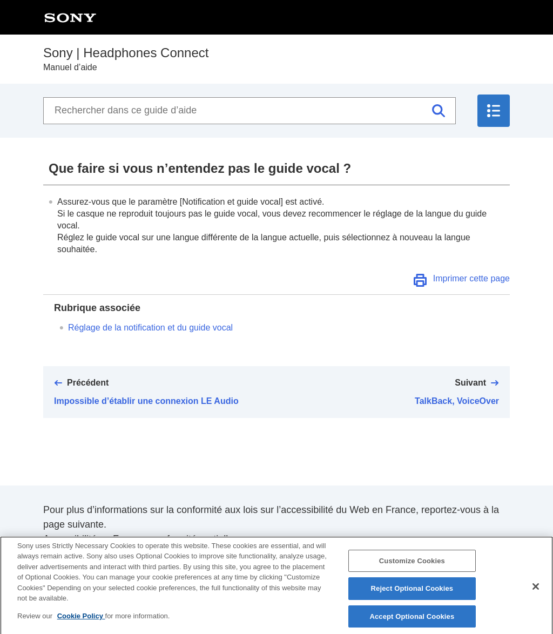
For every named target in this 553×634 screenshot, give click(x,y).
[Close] (536, 591)
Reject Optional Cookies (412, 594)
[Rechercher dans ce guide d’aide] (249, 110)
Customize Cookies (412, 566)
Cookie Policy (81, 621)
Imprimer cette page (471, 278)
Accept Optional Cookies (411, 622)
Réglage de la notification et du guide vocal (150, 327)
